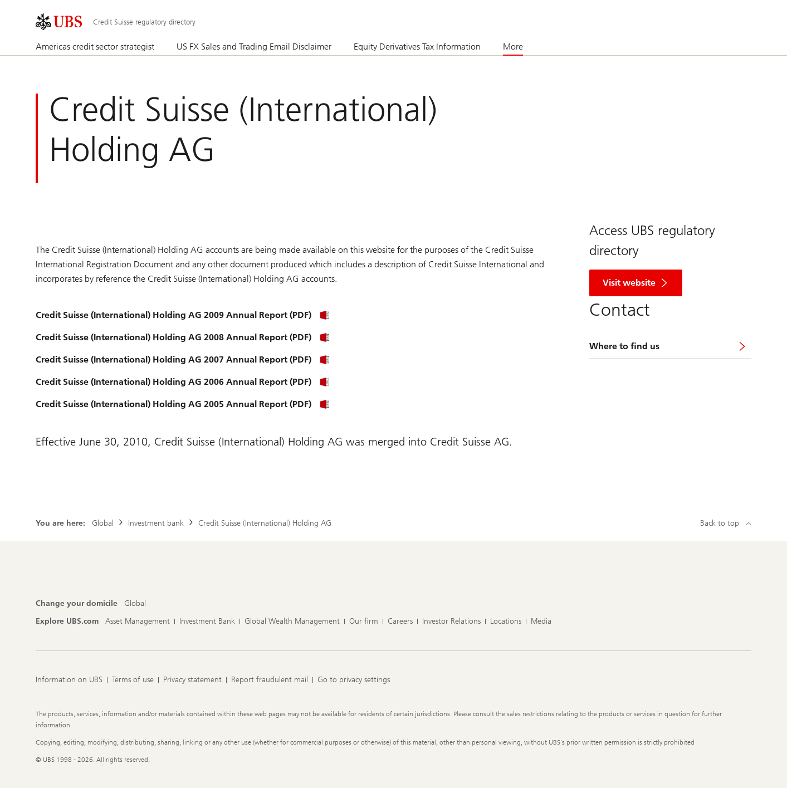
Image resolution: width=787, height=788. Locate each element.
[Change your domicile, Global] (135, 603)
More (513, 46)
